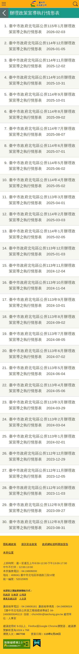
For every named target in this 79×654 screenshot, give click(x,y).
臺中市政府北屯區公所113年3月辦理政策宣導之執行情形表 (37, 200)
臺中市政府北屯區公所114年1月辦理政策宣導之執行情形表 (37, 234)
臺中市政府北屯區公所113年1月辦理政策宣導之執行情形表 (37, 439)
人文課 (22, 598)
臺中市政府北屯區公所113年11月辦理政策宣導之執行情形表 (37, 268)
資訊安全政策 (29, 544)
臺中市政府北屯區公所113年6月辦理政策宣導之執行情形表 (37, 354)
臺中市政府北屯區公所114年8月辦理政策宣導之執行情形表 (37, 114)
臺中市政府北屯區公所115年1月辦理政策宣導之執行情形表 (37, 29)
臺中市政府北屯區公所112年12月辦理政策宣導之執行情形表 (37, 456)
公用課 (22, 594)
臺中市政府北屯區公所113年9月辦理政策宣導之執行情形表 (37, 302)
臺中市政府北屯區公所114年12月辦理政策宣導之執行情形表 (37, 46)
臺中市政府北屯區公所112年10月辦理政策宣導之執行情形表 (37, 491)
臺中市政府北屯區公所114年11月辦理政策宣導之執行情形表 (37, 63)
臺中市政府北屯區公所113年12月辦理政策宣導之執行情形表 (37, 251)
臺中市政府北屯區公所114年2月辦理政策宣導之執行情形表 (37, 217)
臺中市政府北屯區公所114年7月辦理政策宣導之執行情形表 (37, 131)
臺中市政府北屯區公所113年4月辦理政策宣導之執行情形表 (37, 388)
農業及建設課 (10, 598)
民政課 (6, 594)
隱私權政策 (9, 544)
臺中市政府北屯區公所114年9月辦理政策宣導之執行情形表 (37, 97)
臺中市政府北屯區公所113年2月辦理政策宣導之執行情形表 (37, 422)
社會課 (14, 594)
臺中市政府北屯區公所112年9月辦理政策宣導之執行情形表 (37, 508)
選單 (4, 4)
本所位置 (8, 552)
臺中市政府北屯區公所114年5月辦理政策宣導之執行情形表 (37, 166)
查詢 (75, 4)
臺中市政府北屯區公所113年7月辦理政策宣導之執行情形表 (37, 337)
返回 (4, 13)
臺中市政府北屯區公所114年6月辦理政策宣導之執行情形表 (37, 148)
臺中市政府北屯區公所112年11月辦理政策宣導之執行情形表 (37, 473)
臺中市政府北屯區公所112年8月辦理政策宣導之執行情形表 (37, 525)
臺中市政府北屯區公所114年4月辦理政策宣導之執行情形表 (37, 183)
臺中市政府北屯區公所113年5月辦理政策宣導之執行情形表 (37, 371)
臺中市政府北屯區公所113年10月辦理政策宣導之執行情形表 (37, 285)
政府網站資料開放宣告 (55, 544)
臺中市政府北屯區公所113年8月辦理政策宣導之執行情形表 (37, 320)
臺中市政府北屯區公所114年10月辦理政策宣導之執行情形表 (37, 80)
